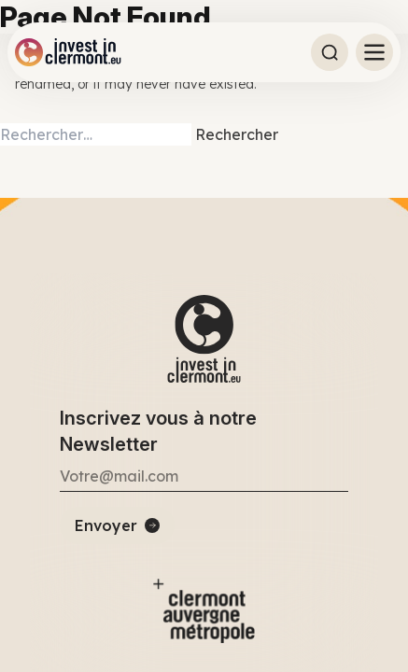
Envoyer (106, 525)
